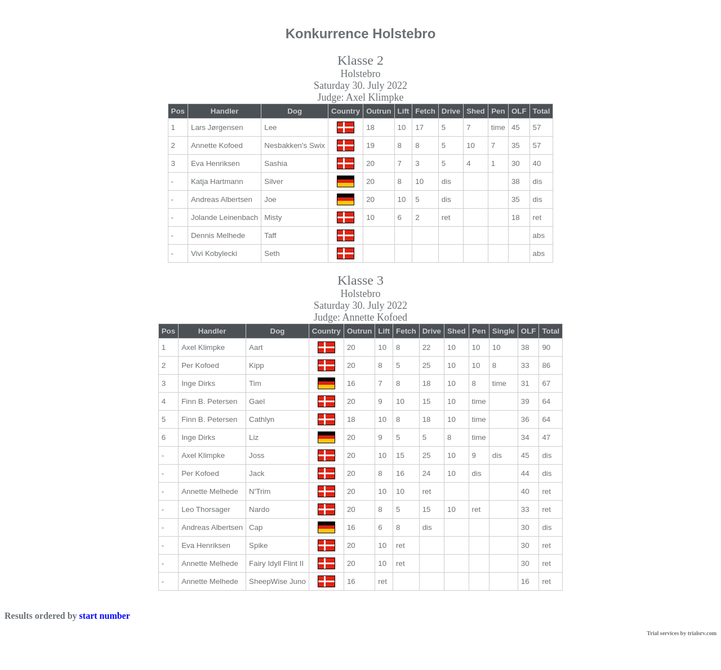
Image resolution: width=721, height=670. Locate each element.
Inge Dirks (198, 383)
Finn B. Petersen (209, 401)
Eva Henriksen (215, 163)
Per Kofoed (200, 365)
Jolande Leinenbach (224, 217)
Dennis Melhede (218, 235)
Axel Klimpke (203, 347)
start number (104, 615)
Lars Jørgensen (217, 127)
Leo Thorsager (205, 509)
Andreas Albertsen (221, 199)
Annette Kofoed (217, 145)
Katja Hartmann (217, 181)
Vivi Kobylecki (214, 253)
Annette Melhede (209, 491)
